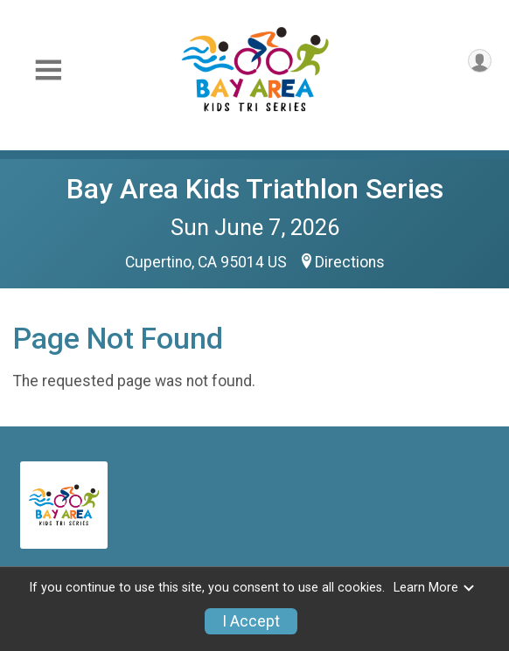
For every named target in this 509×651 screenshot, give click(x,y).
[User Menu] (480, 61)
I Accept (251, 621)
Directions (350, 262)
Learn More (435, 587)
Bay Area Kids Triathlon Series (254, 188)
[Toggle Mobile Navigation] (48, 70)
